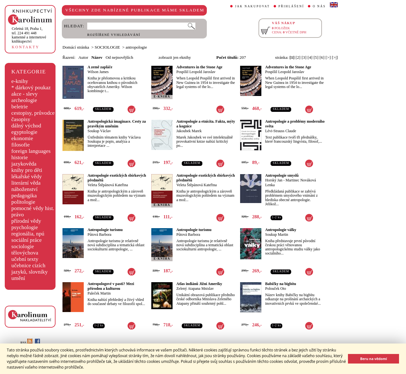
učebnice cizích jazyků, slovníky (29, 268)
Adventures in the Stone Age (199, 67)
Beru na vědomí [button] (373, 358)
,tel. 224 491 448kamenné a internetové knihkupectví (29, 35)
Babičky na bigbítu (280, 284)
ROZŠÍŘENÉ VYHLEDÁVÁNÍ (113, 35)
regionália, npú (27, 234)
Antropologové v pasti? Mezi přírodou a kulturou (111, 286)
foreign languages (31, 151)
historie (19, 157)
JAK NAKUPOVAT (252, 6)
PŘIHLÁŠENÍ (291, 6)
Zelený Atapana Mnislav (195, 288)
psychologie (24, 227)
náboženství (24, 189)
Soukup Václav (99, 131)
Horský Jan (273, 180)
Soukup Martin (276, 234)
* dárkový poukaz (31, 88)
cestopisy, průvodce (33, 113)
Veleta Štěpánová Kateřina (108, 185)
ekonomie (22, 138)
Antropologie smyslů (281, 175)
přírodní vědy (26, 221)
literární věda (26, 183)
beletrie (19, 107)
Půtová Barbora (99, 234)
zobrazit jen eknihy (175, 57)
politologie (23, 202)
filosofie (20, 145)
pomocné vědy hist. (32, 208)
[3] (304, 57)
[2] (298, 57)
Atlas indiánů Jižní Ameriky (199, 284)
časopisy (20, 119)
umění (18, 278)
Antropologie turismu (105, 230)
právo (17, 215)
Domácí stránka (75, 47)
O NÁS (319, 6)
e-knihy (19, 81)
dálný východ (26, 126)
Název (96, 57)
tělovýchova (24, 253)
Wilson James (98, 72)
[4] (310, 57)
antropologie (136, 47)
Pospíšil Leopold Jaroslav (195, 72)
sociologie (22, 246)
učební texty (24, 259)
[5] (315, 57)
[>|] (335, 57)
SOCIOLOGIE (107, 47)
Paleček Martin (99, 293)
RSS (26, 342)
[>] (328, 57)
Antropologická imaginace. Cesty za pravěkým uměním (117, 123)
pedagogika (24, 196)
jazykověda (23, 164)
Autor (83, 57)
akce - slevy (24, 94)
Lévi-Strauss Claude (280, 131)
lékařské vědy (26, 176)
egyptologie (24, 132)
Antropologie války (280, 230)
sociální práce (26, 240)
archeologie (24, 100)
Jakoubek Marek (189, 131)
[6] (321, 57)
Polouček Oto (275, 288)
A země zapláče (100, 67)
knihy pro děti (26, 170)
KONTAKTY (25, 47)
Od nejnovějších (119, 57)
